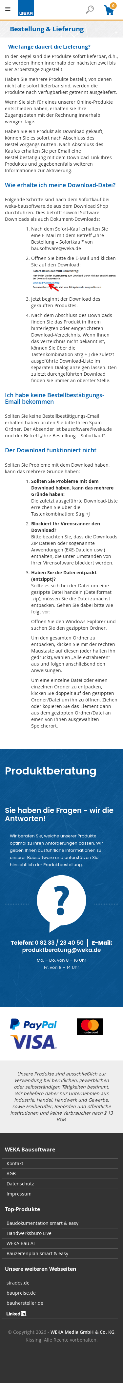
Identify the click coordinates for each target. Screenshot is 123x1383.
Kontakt (15, 1163)
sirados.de (18, 1283)
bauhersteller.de (25, 1303)
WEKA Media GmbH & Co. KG (82, 1332)
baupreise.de (21, 1293)
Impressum (19, 1194)
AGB (11, 1173)
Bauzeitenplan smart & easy (37, 1253)
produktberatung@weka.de (61, 950)
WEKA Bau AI (21, 1243)
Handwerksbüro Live (29, 1233)
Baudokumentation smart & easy (42, 1223)
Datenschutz (20, 1183)
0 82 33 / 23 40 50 (59, 943)
